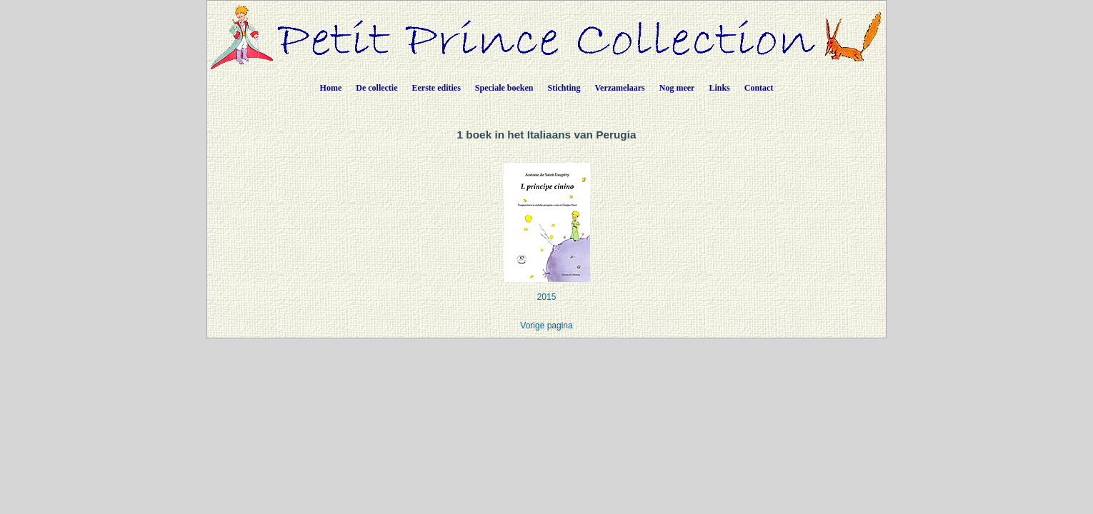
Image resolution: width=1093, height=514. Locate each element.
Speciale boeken (504, 88)
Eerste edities (436, 88)
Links (719, 88)
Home (331, 88)
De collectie (376, 88)
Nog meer (677, 88)
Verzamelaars (620, 88)
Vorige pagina (546, 326)
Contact (759, 88)
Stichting (564, 88)
